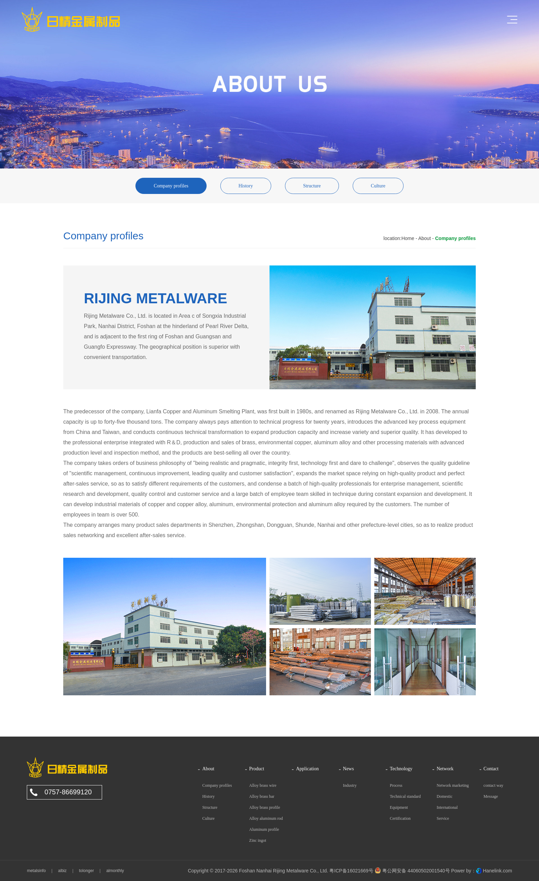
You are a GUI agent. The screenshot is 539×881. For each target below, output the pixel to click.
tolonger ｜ (88, 870)
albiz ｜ (64, 870)
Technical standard (405, 796)
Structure (312, 185)
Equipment (399, 807)
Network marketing (453, 785)
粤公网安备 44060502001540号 (412, 870)
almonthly (113, 870)
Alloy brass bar (261, 796)
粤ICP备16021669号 (351, 870)
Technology (401, 768)
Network (445, 768)
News (348, 768)
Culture (378, 185)
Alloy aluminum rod (266, 818)
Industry (350, 785)
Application (307, 768)
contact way (494, 785)
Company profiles (171, 185)
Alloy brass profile (264, 807)
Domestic (444, 796)
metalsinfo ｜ (40, 870)
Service (443, 818)
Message (491, 796)
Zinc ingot (257, 840)
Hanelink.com (497, 870)
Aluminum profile (264, 829)
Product (256, 768)
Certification (400, 818)
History (246, 185)
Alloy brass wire (262, 785)
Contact (491, 768)
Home (408, 238)
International (447, 807)
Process (396, 785)
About (424, 238)
